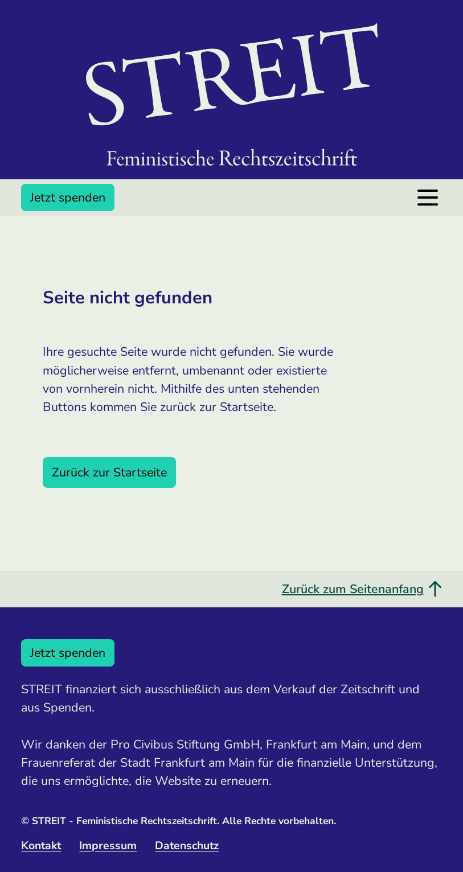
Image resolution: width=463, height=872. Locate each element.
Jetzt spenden (67, 197)
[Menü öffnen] (427, 197)
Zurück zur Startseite (109, 472)
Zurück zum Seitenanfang (362, 589)
